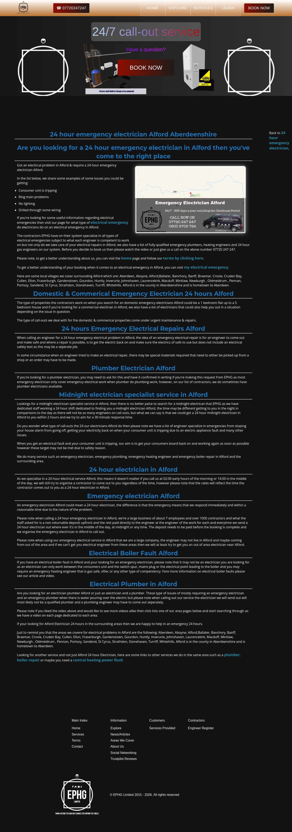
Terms (76, 740)
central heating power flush (98, 660)
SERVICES (203, 8)
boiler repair (28, 660)
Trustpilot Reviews (124, 759)
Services (78, 734)
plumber (232, 654)
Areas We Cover (122, 740)
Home (76, 728)
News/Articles (120, 734)
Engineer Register (201, 728)
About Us (117, 746)
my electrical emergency (206, 267)
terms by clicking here (183, 258)
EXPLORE (178, 8)
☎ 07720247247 (71, 8)
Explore (116, 728)
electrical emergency (109, 222)
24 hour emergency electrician (279, 140)
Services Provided (162, 728)
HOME (153, 8)
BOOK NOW (259, 8)
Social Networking (123, 752)
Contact (77, 746)
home (126, 258)
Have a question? (146, 49)
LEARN (228, 8)
